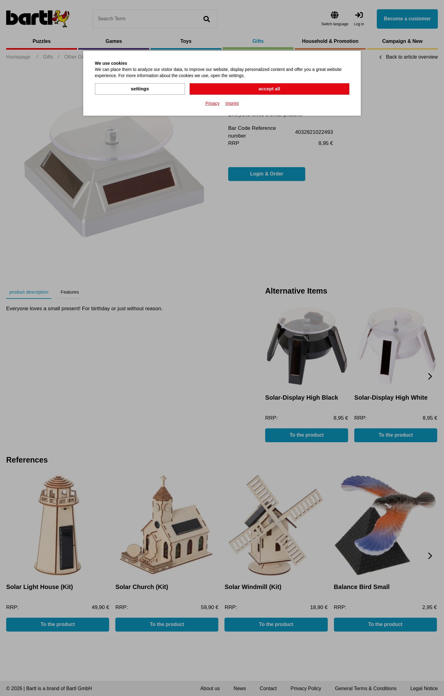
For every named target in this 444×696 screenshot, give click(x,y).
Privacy (212, 103)
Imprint (232, 103)
